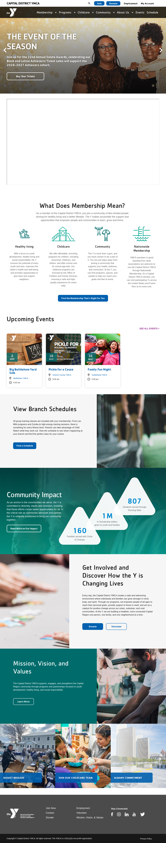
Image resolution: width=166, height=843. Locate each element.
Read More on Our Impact (23, 528)
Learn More (23, 701)
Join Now (51, 808)
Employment (131, 3)
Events (140, 12)
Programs (67, 12)
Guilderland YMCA (99, 375)
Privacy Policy (146, 839)
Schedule (152, 12)
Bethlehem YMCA (20, 378)
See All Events (148, 328)
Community (105, 12)
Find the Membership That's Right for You (83, 298)
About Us (125, 12)
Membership (46, 12)
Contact (50, 812)
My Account (147, 3)
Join (99, 3)
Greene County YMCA (62, 375)
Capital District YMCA (23, 3)
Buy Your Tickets (25, 76)
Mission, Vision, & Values (89, 817)
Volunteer (116, 626)
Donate (113, 3)
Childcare (86, 12)
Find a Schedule (24, 445)
